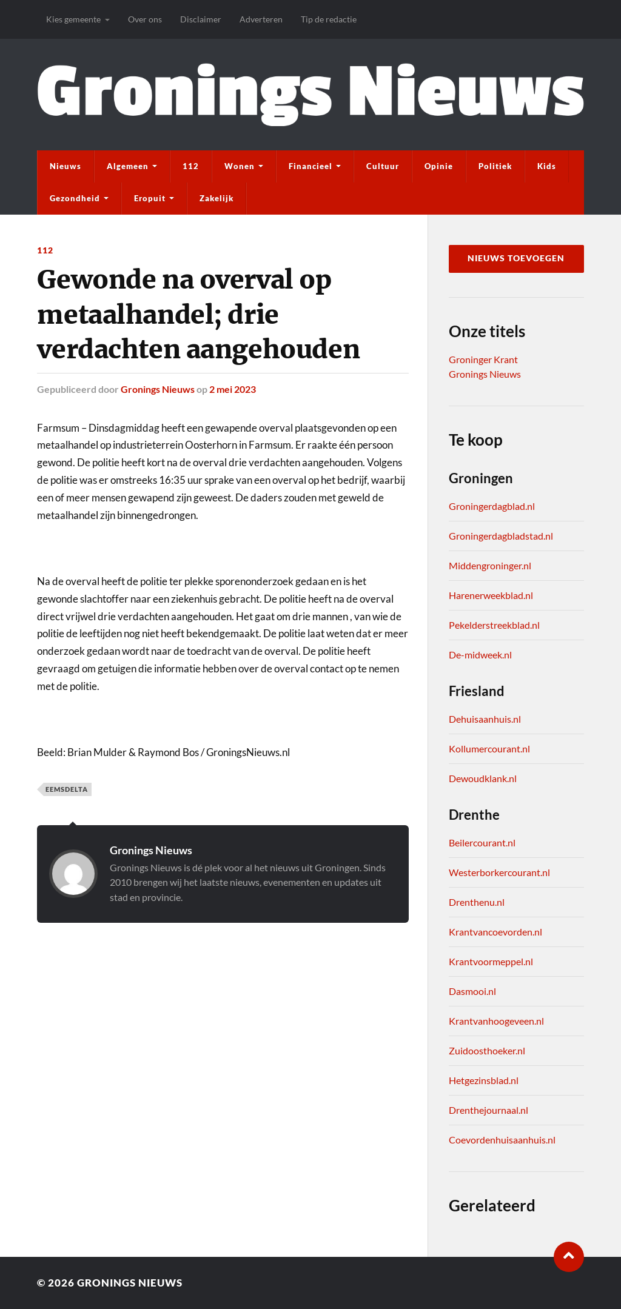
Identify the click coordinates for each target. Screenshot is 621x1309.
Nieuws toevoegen (516, 258)
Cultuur (382, 166)
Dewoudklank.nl (483, 778)
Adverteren (261, 19)
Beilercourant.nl (482, 842)
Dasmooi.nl (472, 991)
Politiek (495, 166)
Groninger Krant (483, 359)
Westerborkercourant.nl (499, 872)
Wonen (239, 166)
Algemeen (128, 166)
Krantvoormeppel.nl (491, 961)
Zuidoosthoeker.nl (487, 1050)
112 (191, 166)
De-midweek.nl (480, 654)
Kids (546, 166)
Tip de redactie (329, 19)
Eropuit (150, 198)
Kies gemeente (73, 19)
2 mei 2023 (232, 389)
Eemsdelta (66, 789)
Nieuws (65, 166)
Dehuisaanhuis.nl (485, 719)
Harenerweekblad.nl (491, 595)
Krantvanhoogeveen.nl (496, 1020)
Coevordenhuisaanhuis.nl (502, 1139)
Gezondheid (75, 198)
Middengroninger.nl (490, 565)
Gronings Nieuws (158, 389)
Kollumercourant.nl (489, 748)
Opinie (439, 166)
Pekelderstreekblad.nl (494, 625)
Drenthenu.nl (477, 902)
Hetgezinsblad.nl (484, 1080)
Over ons (145, 19)
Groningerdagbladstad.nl (501, 535)
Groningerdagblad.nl (492, 506)
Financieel (310, 166)
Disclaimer (200, 19)
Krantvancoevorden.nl (495, 931)
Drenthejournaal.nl (488, 1110)
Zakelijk (216, 198)
